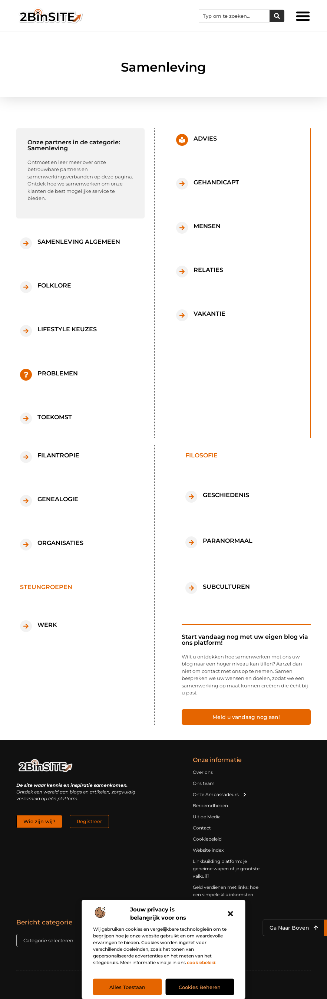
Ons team (204, 783)
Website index (208, 850)
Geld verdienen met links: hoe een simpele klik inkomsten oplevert (225, 894)
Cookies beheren (200, 987)
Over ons (203, 772)
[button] (230, 913)
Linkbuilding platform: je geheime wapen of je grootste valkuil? (226, 868)
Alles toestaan (127, 987)
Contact (202, 828)
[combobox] (234, 16)
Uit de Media (207, 816)
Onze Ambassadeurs (220, 794)
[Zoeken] (277, 16)
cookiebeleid (201, 962)
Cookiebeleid (207, 839)
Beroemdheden (210, 805)
